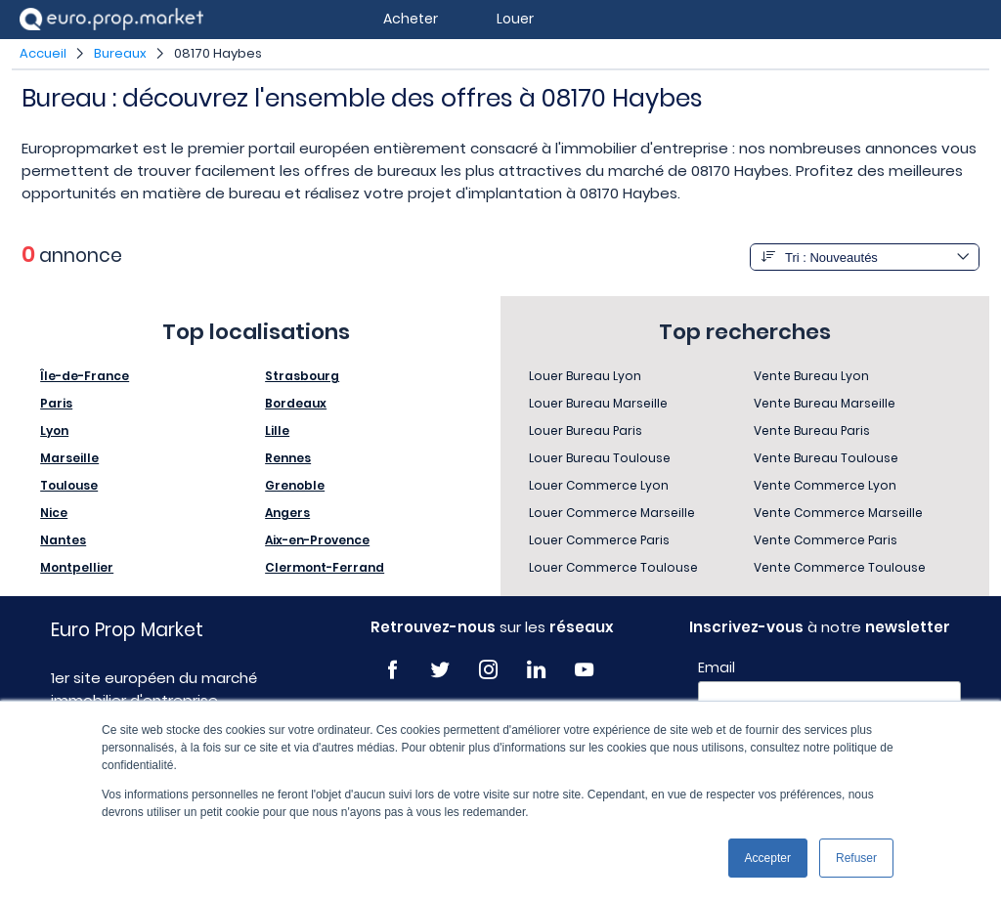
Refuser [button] (856, 858)
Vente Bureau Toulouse (826, 458)
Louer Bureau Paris (585, 430)
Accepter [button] (768, 858)
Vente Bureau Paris (812, 430)
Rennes (288, 458)
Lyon (54, 430)
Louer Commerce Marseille (612, 512)
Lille (277, 430)
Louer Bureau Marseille (598, 403)
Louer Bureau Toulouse (600, 458)
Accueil (43, 53)
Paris (56, 403)
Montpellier (76, 567)
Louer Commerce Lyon (599, 485)
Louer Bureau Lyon (585, 375)
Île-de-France (84, 375)
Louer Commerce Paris (599, 540)
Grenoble (295, 485)
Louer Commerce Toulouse (613, 567)
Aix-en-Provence (317, 540)
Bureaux (120, 53)
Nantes (63, 540)
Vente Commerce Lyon (825, 485)
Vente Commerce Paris (825, 540)
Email (716, 667)
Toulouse (69, 485)
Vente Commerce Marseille (838, 512)
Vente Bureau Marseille (824, 403)
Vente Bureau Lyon (811, 375)
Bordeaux (295, 403)
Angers (287, 512)
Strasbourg (302, 375)
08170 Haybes (218, 53)
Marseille (69, 458)
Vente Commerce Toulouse (840, 567)
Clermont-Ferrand (324, 567)
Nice (53, 512)
